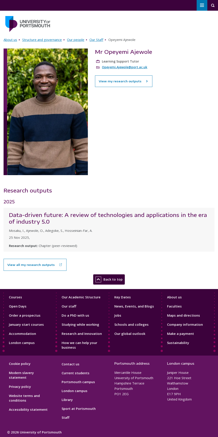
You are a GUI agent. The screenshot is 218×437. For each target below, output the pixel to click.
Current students (75, 373)
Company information (185, 324)
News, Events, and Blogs (134, 306)
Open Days (17, 306)
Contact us (70, 364)
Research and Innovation (82, 333)
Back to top (109, 279)
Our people (75, 39)
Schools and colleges (131, 324)
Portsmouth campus (78, 382)
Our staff (69, 306)
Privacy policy (20, 386)
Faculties (174, 306)
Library (67, 399)
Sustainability (178, 342)
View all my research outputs (31, 265)
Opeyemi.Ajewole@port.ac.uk (124, 67)
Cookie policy (19, 363)
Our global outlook (129, 333)
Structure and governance (42, 39)
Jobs (117, 315)
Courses (15, 297)
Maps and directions (183, 315)
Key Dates (122, 297)
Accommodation (22, 333)
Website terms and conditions (24, 398)
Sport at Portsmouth (79, 408)
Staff (65, 417)
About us (10, 39)
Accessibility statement (28, 409)
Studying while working (80, 324)
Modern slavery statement (21, 375)
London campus (22, 342)
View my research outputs (124, 81)
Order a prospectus (24, 315)
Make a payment (180, 333)
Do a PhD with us (75, 315)
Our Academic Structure (81, 297)
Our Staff (96, 39)
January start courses (26, 324)
